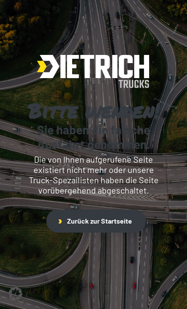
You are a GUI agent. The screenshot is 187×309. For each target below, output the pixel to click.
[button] (15, 293)
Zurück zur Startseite (95, 221)
